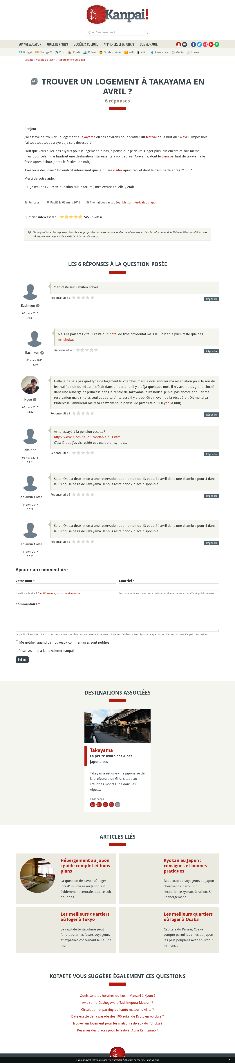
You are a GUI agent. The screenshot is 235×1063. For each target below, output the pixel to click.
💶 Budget (25, 52)
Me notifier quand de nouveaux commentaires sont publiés (64, 642)
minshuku (65, 339)
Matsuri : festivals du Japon (139, 202)
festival (151, 137)
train (165, 156)
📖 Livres (193, 52)
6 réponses (117, 101)
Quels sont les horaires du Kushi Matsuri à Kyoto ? (117, 995)
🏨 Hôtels (73, 52)
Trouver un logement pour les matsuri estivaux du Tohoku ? (117, 1023)
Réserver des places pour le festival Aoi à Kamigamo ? (117, 1030)
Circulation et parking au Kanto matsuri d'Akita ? (117, 1009)
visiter (117, 170)
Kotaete (28, 59)
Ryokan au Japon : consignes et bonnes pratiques (185, 866)
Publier (22, 660)
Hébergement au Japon (71, 59)
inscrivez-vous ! (73, 593)
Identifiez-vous (46, 593)
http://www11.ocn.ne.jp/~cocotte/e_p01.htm (87, 437)
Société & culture (86, 44)
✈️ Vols (59, 52)
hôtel (113, 334)
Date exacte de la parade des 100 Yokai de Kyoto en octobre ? (117, 1016)
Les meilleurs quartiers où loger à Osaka (188, 917)
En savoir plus (152, 1059)
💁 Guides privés (110, 52)
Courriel (127, 581)
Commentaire (28, 604)
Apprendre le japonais (119, 44)
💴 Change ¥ (43, 52)
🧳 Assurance (159, 52)
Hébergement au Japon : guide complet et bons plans (85, 866)
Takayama (87, 137)
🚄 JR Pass (89, 52)
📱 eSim (142, 52)
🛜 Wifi (129, 52)
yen (166, 403)
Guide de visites (57, 44)
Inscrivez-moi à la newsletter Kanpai (46, 650)
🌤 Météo (177, 52)
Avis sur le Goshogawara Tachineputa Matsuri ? (117, 1002)
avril (186, 137)
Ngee (28, 399)
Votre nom (25, 581)
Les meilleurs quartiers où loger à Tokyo (85, 917)
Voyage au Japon (30, 44)
